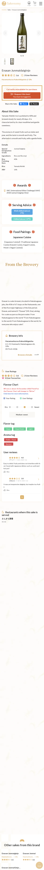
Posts (35, 104)
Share (24, 104)
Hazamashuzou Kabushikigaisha (14, 79)
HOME (4, 10)
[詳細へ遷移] (11, 563)
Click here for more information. (16, 394)
